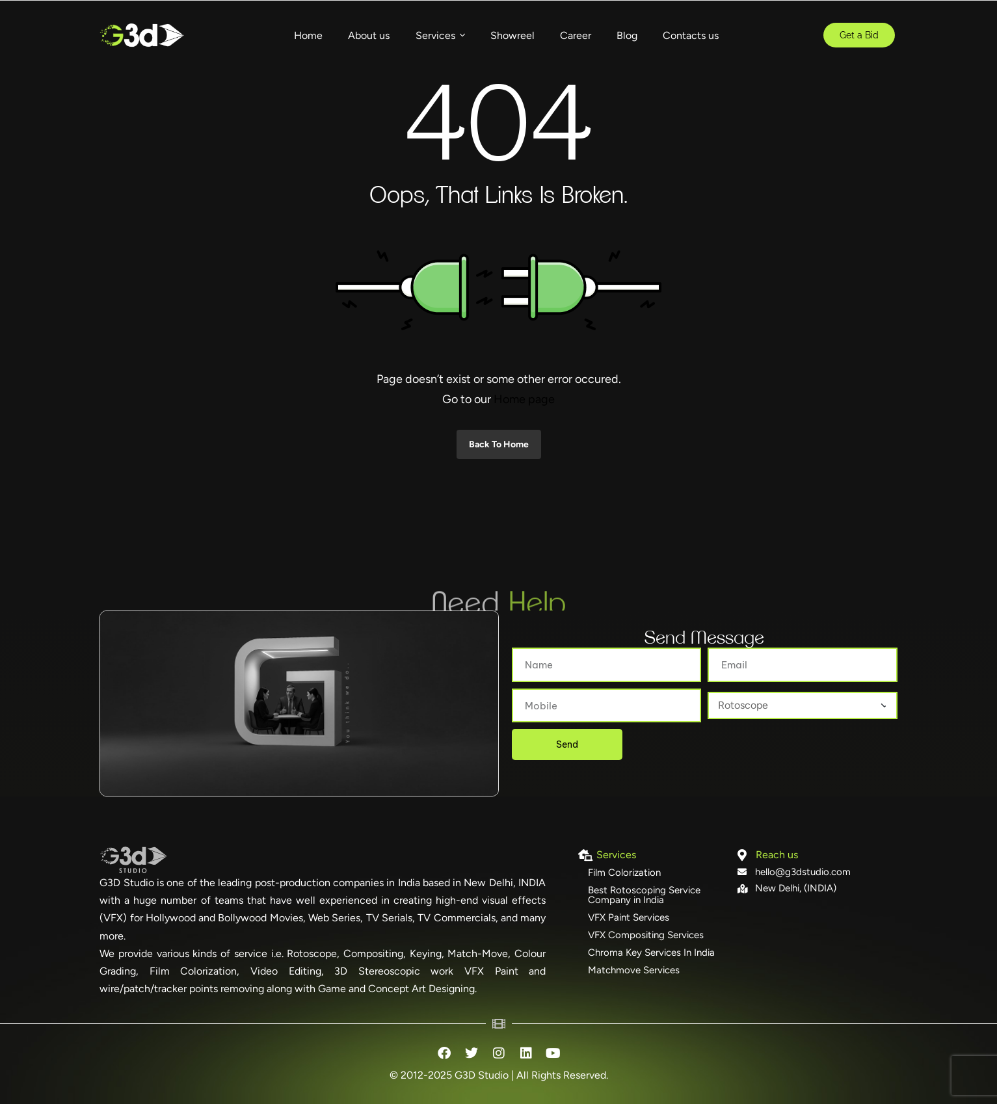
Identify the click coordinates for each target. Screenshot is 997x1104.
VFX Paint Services (628, 917)
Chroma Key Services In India (651, 952)
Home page (524, 399)
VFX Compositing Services (646, 935)
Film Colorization (624, 872)
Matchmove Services (634, 970)
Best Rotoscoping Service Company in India (644, 895)
